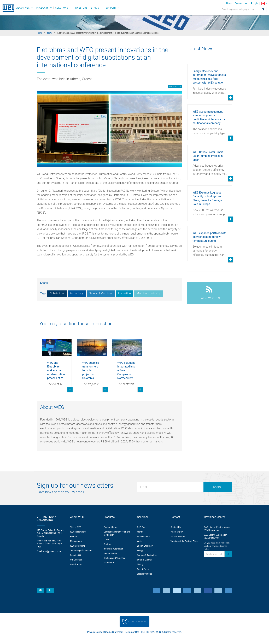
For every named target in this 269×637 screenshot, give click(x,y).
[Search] (263, 10)
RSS (143, 632)
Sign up (217, 487)
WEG (7, 7)
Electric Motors (111, 527)
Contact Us (176, 527)
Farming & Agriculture (147, 555)
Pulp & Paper (143, 569)
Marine (140, 532)
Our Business (76, 560)
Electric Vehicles (144, 574)
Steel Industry (143, 536)
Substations (57, 293)
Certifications (76, 564)
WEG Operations (77, 546)
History (73, 536)
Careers (238, 3)
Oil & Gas (141, 527)
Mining (140, 564)
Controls (107, 544)
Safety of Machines (100, 293)
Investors (81, 7)
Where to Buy (177, 532)
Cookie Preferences (137, 621)
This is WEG (75, 527)
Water (139, 541)
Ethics (95, 7)
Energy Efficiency (145, 546)
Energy (140, 550)
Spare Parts (109, 563)
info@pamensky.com (52, 551)
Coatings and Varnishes (114, 558)
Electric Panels (110, 553)
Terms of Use (132, 632)
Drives (106, 539)
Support (111, 7)
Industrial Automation (113, 549)
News (228, 3)
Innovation (124, 293)
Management (76, 541)
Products (42, 7)
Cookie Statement (113, 632)
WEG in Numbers (78, 532)
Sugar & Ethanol (144, 560)
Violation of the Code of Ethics (184, 541)
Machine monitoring (149, 293)
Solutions (61, 7)
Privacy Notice (94, 632)
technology (76, 293)
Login (254, 3)
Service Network (178, 536)
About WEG (23, 7)
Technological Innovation (81, 550)
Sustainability (76, 555)
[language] (264, 3)
